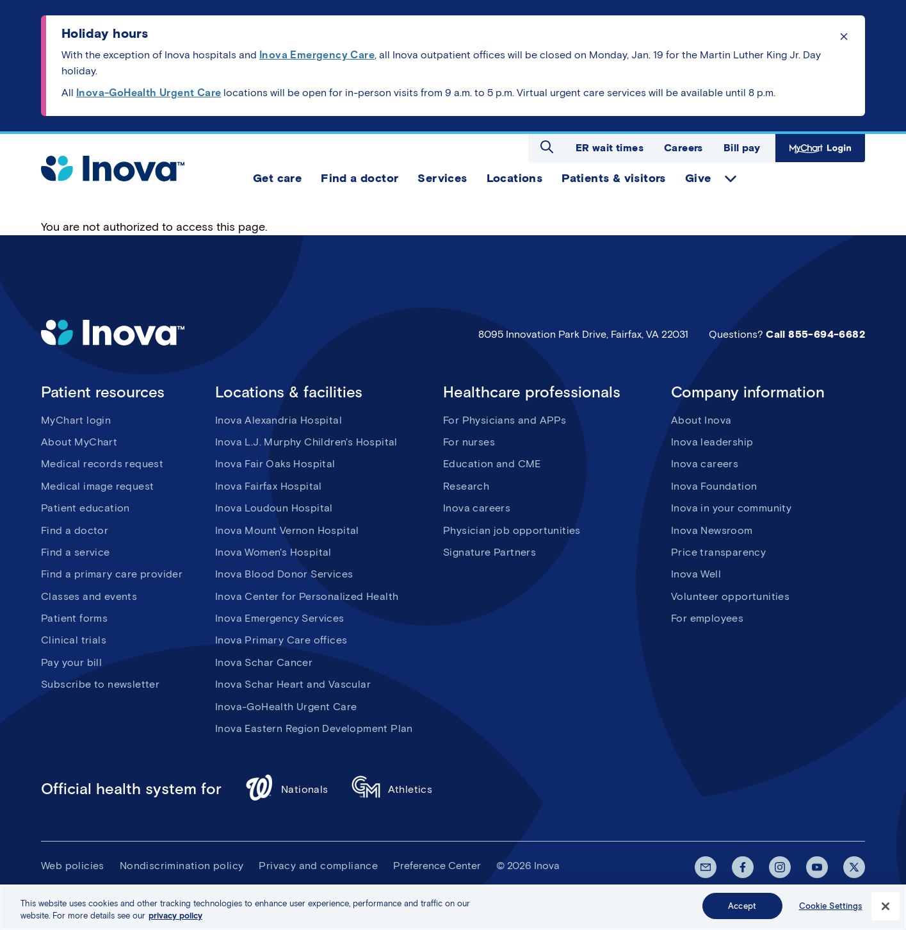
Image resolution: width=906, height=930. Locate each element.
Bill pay (742, 148)
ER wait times (609, 148)
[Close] (885, 909)
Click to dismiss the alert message (844, 36)
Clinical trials (73, 640)
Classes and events (89, 596)
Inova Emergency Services (279, 618)
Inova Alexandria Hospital (278, 420)
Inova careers (476, 508)
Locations (515, 178)
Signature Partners (489, 552)
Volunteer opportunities (730, 596)
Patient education (85, 508)
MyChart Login (820, 148)
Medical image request (97, 486)
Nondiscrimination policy (182, 865)
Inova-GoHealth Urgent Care (286, 707)
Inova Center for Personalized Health (306, 596)
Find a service (75, 552)
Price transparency (718, 552)
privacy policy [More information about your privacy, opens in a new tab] (175, 919)
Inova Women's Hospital (273, 552)
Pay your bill (71, 662)
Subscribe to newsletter (100, 684)
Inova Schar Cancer (263, 662)
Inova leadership (712, 442)
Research (466, 486)
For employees (707, 618)
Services (442, 178)
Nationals (286, 789)
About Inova (701, 420)
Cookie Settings (830, 910)
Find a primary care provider (111, 574)
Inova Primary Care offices (281, 640)
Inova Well (696, 574)
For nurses (469, 442)
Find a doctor (359, 178)
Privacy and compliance (318, 865)
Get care (277, 178)
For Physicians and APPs (504, 420)
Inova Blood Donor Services (284, 574)
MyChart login (76, 420)
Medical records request (102, 464)
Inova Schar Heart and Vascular (293, 684)
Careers (683, 148)
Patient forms (74, 618)
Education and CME (492, 464)
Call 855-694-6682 (815, 334)
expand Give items (730, 179)
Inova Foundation (714, 486)
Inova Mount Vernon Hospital (287, 530)
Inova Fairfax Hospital (268, 486)
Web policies (72, 865)
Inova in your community (731, 508)
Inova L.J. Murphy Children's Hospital (306, 442)
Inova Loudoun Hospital (274, 508)
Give (698, 178)
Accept (742, 910)
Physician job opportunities (512, 530)
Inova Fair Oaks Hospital (275, 464)
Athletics (392, 789)
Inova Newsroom (712, 530)
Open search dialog (547, 147)
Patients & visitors (614, 178)
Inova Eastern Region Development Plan (314, 728)
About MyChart (79, 442)
